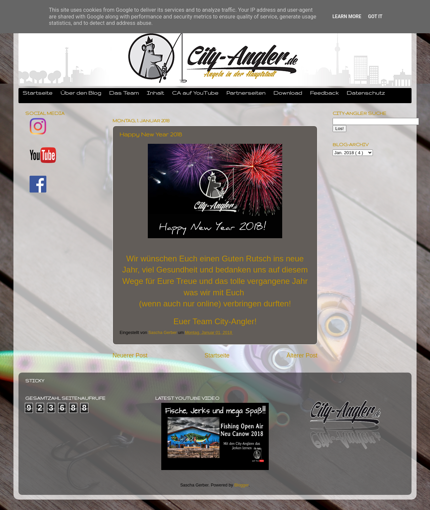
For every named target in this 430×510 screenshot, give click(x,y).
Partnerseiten (245, 93)
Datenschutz (366, 93)
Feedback (324, 93)
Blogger (241, 485)
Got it (375, 16)
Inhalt (155, 93)
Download (287, 93)
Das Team (124, 93)
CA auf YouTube (195, 93)
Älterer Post (302, 355)
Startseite (37, 93)
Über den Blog (80, 93)
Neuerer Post (130, 355)
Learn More (346, 16)
